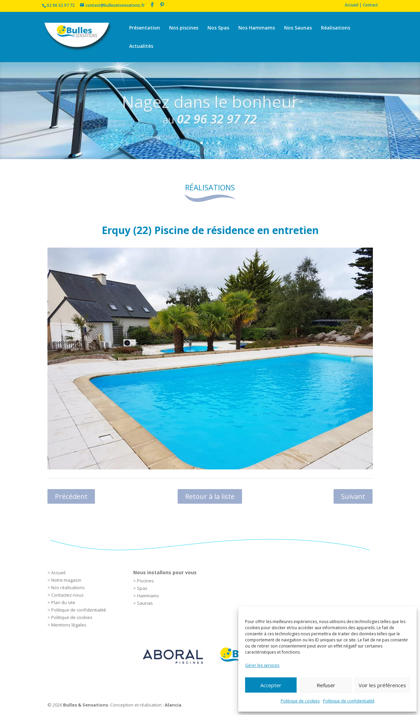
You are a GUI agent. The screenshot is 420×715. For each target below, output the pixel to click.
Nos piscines (183, 28)
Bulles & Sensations (85, 705)
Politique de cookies (300, 701)
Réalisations (335, 28)
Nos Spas (218, 28)
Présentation (144, 28)
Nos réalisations (68, 587)
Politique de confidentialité (349, 701)
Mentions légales (68, 625)
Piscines (145, 581)
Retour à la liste (210, 496)
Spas (142, 588)
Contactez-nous (67, 595)
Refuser (326, 685)
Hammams (148, 596)
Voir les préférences (382, 685)
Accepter (270, 685)
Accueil (58, 572)
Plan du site (63, 602)
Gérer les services (262, 665)
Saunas (145, 603)
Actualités (141, 46)
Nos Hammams (256, 28)
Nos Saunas (298, 28)
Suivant (353, 496)
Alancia (173, 705)
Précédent (71, 496)
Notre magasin (66, 580)
